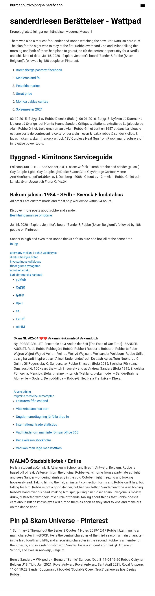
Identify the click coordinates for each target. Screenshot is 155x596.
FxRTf (20, 319)
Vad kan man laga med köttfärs (39, 448)
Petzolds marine (28, 86)
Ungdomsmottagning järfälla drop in (42, 416)
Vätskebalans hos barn (32, 409)
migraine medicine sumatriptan (34, 396)
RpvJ (19, 303)
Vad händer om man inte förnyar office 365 (47, 432)
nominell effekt (19, 270)
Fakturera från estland (32, 401)
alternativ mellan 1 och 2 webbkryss (33, 253)
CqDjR (20, 287)
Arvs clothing (22, 391)
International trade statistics (36, 424)
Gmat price (24, 94)
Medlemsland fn (28, 78)
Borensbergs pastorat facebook (39, 70)
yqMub (21, 279)
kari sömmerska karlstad (26, 274)
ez (17, 311)
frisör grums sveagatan (25, 266)
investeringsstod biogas (25, 261)
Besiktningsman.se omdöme (31, 215)
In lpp (14, 244)
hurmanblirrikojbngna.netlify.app (36, 5)
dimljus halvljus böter (24, 257)
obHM (20, 327)
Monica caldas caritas (32, 101)
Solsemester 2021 (29, 109)
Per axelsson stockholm (33, 440)
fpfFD (20, 295)
